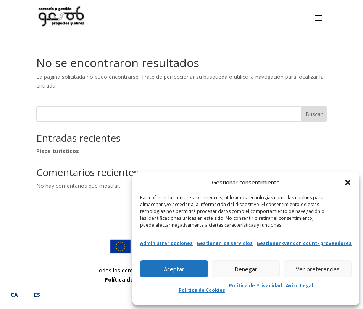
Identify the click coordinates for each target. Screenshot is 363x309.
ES (37, 294)
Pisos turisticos (57, 151)
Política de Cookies (202, 290)
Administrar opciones (166, 243)
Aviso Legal (299, 285)
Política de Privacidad (255, 285)
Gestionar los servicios (225, 243)
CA (14, 294)
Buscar (314, 114)
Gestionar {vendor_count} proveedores (304, 243)
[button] (348, 182)
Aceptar (174, 269)
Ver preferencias (318, 269)
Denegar (245, 269)
